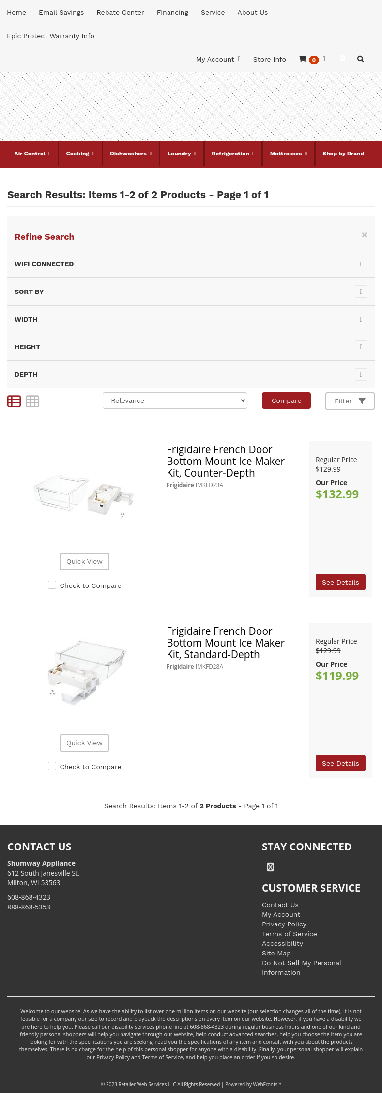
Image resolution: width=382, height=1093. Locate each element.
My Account (281, 914)
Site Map (276, 953)
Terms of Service (289, 934)
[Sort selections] (175, 400)
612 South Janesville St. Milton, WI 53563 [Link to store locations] (43, 873)
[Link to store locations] (282, 122)
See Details (340, 582)
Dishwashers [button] (129, 153)
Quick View (84, 561)
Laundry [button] (180, 153)
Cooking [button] (78, 153)
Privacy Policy (284, 924)
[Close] (364, 235)
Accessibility (282, 943)
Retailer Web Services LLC (147, 1084)
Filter (350, 401)
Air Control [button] (31, 153)
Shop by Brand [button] (343, 153)
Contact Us (280, 904)
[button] (312, 59)
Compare (287, 400)
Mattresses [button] (287, 153)
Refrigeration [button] (231, 153)
